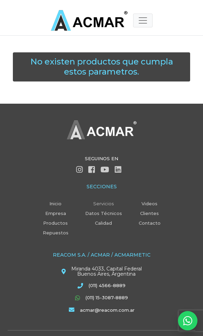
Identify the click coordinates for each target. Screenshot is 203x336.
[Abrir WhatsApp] (187, 320)
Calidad (103, 223)
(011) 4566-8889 (107, 285)
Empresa (55, 213)
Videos (149, 203)
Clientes (149, 213)
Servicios (103, 203)
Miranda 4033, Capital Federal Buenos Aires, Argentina (106, 271)
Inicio (55, 203)
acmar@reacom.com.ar (107, 310)
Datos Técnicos (103, 213)
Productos (55, 223)
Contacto (150, 223)
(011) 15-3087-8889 (107, 297)
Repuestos (55, 232)
